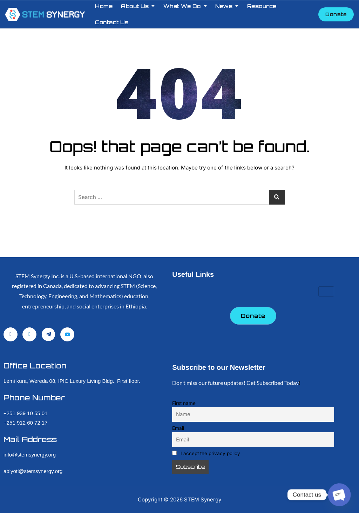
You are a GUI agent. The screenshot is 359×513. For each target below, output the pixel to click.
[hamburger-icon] (326, 291)
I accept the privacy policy (206, 453)
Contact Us (111, 22)
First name (184, 403)
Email (178, 428)
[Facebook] (11, 334)
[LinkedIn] (29, 334)
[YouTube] (67, 334)
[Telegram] (48, 334)
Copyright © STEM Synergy (179, 499)
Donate (336, 14)
